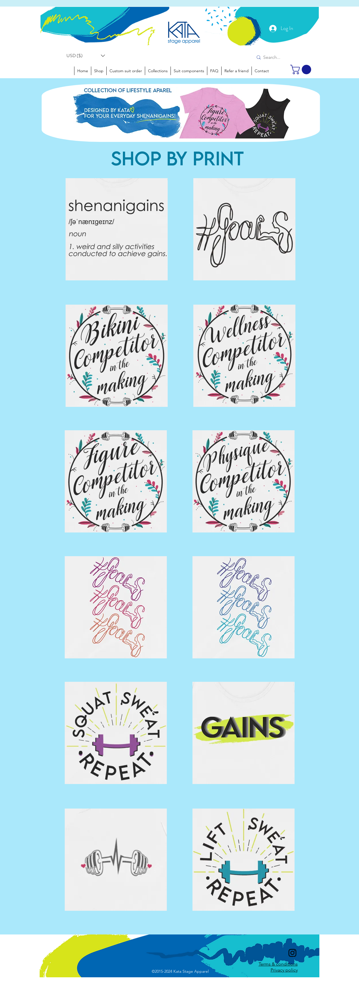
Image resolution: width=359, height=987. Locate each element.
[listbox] (86, 55)
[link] (301, 69)
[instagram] (292, 953)
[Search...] (275, 57)
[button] (86, 55)
